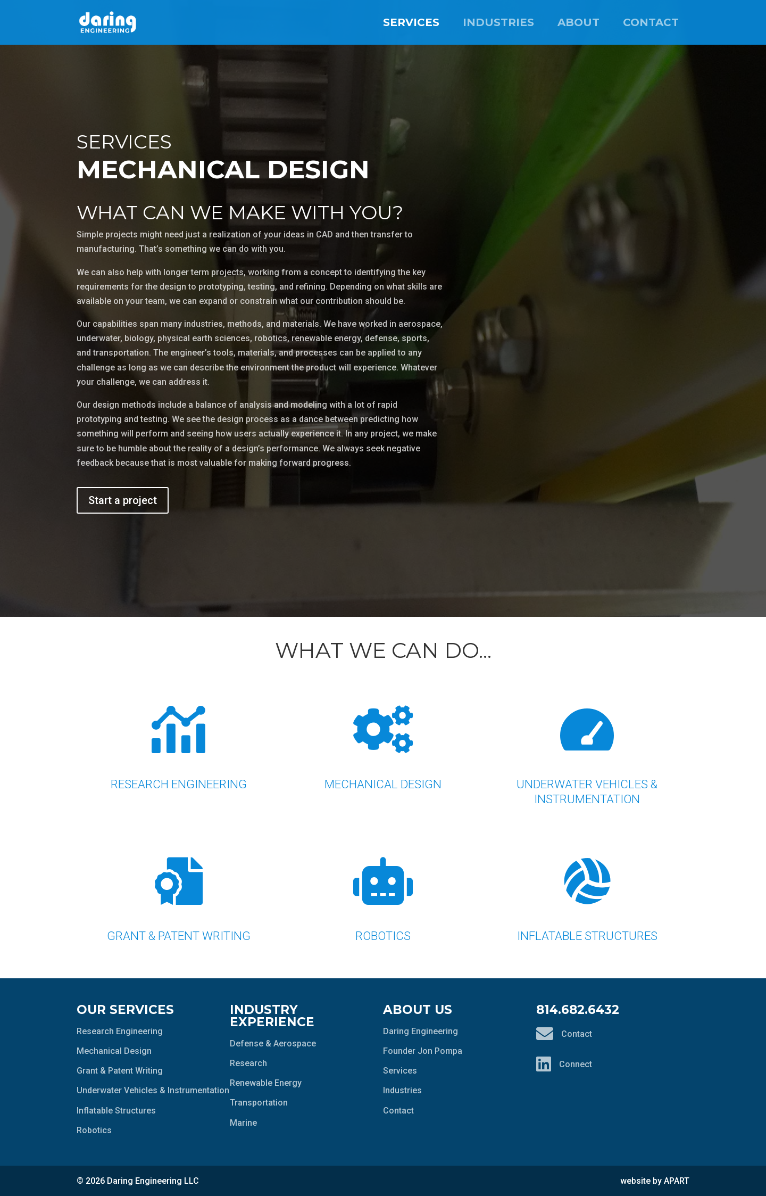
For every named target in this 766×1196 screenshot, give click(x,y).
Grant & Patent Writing (178, 888)
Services (411, 22)
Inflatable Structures (587, 888)
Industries (498, 22)
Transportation (259, 1103)
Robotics (383, 888)
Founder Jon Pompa (422, 1051)
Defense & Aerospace (273, 1043)
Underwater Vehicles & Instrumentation (587, 743)
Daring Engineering (420, 1031)
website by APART (654, 1181)
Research (248, 1063)
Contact (651, 22)
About (578, 22)
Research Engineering (178, 736)
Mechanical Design (383, 736)
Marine (243, 1123)
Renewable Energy (266, 1083)
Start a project (122, 500)
